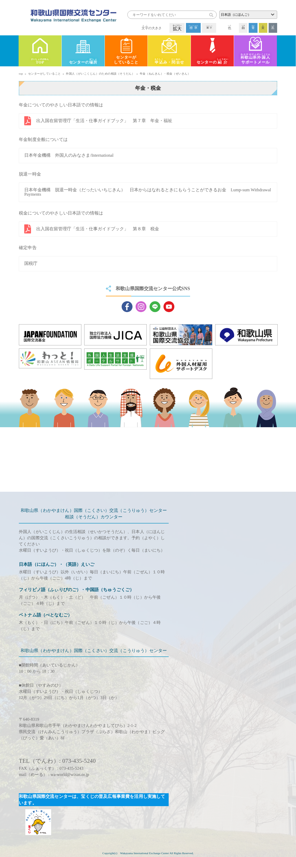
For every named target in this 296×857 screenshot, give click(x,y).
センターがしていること (126, 60)
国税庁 (30, 263)
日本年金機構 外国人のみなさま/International (68, 155)
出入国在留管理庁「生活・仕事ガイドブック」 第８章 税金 (97, 228)
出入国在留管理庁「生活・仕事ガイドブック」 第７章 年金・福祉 (104, 120)
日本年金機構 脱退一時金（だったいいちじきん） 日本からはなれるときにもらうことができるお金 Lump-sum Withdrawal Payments (147, 192)
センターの (83, 61)
